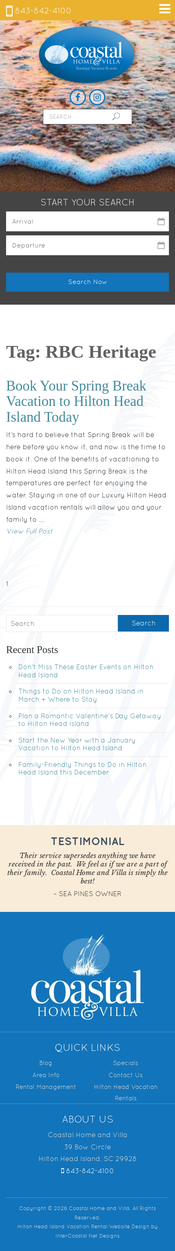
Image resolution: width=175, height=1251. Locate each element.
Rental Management (46, 1086)
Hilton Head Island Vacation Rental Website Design (83, 1226)
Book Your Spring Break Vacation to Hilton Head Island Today (76, 401)
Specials (125, 1062)
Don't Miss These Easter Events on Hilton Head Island (86, 671)
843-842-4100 (39, 10)
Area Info (46, 1075)
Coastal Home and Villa (87, 55)
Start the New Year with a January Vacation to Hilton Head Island (77, 744)
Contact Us (126, 1075)
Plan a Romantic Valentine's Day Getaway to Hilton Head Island (89, 720)
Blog (45, 1062)
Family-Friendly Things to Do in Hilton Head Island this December (82, 768)
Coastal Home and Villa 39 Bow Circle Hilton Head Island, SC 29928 (87, 1147)
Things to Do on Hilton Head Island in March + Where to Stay (80, 695)
